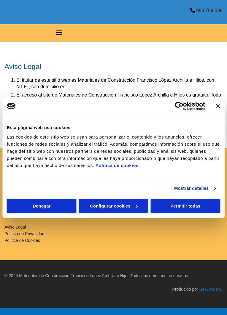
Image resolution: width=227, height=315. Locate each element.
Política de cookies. (118, 165)
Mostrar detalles (191, 188)
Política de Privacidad (24, 233)
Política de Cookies (22, 240)
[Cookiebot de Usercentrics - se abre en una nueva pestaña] (179, 106)
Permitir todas (185, 205)
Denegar (41, 205)
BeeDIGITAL (211, 289)
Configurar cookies (114, 205)
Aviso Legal (15, 227)
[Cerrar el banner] (218, 106)
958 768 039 (209, 10)
